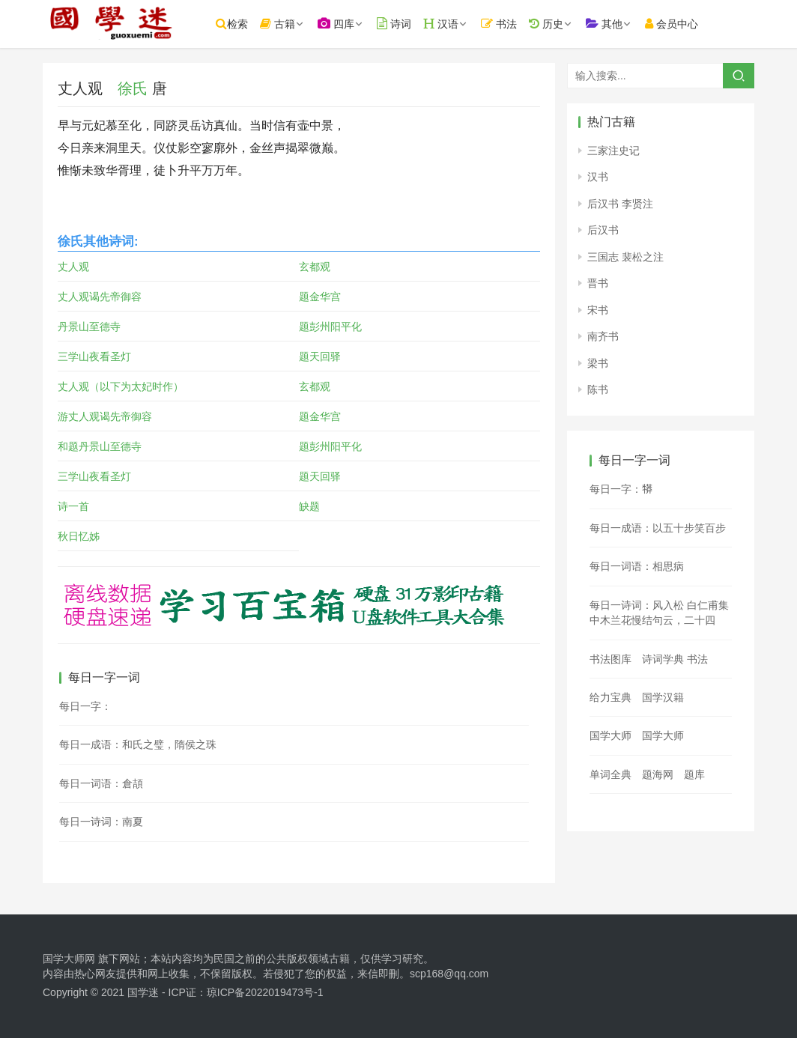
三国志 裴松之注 (625, 257)
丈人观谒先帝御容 (100, 297)
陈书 (597, 389)
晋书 (597, 283)
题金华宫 (320, 297)
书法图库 (610, 659)
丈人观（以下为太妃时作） (121, 386)
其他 (617, 23)
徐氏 (133, 88)
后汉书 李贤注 (620, 204)
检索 (245, 23)
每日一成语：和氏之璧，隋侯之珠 (137, 744)
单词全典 (610, 774)
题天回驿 (320, 356)
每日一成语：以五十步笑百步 (658, 528)
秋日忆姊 (79, 536)
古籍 (291, 23)
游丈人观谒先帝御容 (105, 416)
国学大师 (610, 735)
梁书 (597, 363)
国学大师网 (69, 959)
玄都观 (314, 267)
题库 (694, 774)
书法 (513, 23)
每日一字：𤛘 (621, 489)
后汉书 (603, 230)
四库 (349, 23)
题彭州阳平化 (330, 327)
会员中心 (685, 23)
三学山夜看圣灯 (94, 356)
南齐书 (603, 336)
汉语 (455, 23)
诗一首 (73, 506)
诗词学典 (663, 659)
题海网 (657, 774)
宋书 (597, 310)
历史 (559, 23)
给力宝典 (610, 697)
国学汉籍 (663, 697)
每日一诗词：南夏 (101, 822)
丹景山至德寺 (89, 327)
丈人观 (73, 267)
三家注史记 (613, 151)
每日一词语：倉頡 (101, 783)
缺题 (309, 506)
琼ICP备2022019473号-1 (265, 992)
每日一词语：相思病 (637, 566)
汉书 (597, 177)
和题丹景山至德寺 (100, 446)
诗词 (407, 23)
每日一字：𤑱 (85, 706)
